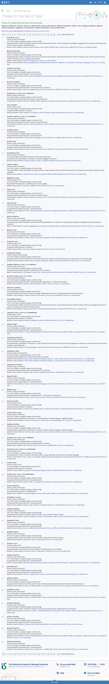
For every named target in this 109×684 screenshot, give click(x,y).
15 (39, 34)
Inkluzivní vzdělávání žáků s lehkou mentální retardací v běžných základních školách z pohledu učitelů (57, 597)
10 (24, 34)
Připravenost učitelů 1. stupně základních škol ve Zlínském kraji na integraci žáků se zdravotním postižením (57, 611)
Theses (8, 11)
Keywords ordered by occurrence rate (36, 31)
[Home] (90, 2)
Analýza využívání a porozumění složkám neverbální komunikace (45, 397)
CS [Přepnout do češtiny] (100, 2)
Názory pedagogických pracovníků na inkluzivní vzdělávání (42, 89)
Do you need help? (68, 664)
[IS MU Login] (105, 2)
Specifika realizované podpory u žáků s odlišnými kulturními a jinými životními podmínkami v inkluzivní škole (57, 124)
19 (51, 34)
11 (27, 34)
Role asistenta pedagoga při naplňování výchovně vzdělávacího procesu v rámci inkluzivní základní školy (58, 76)
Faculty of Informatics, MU (36, 666)
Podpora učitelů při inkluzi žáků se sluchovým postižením (42, 295)
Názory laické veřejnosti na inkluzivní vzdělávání (38, 445)
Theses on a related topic (86, 47)
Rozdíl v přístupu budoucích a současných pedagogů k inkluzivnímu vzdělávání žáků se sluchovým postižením (59, 211)
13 (33, 34)
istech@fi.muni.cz (65, 666)
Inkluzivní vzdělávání (30, 61)
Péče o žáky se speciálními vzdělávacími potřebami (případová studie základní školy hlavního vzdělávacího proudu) (60, 457)
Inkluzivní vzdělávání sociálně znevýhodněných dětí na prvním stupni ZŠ (46, 516)
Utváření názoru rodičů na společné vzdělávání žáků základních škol (45, 174)
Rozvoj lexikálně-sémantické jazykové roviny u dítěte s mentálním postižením (48, 528)
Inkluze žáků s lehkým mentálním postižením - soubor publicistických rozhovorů (49, 359)
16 (42, 34)
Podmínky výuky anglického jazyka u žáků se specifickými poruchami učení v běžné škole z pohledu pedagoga (59, 432)
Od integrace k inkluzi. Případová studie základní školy (47, 112)
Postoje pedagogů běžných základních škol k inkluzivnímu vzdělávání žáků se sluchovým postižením (56, 332)
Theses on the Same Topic (21, 11)
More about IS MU (13, 666)
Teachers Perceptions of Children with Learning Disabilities (43, 420)
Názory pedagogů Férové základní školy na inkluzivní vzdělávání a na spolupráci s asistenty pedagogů (56, 62)
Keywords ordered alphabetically (12, 31)
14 (36, 34)
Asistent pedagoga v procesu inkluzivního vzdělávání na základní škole (46, 493)
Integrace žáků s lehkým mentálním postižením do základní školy (44, 372)
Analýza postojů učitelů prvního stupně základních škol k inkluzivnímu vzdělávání (49, 47)
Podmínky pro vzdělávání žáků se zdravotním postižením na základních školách (48, 409)
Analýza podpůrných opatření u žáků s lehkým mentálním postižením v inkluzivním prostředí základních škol (58, 197)
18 (48, 34)
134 (58, 34)
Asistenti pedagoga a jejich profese (34, 249)
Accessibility (91, 675)
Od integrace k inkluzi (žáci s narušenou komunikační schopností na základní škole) (50, 272)
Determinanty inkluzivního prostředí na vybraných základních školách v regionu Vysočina (52, 563)
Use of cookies (93, 673)
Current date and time (93, 666)
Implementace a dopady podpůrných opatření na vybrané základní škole (47, 261)
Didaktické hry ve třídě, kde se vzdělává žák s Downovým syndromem (46, 649)
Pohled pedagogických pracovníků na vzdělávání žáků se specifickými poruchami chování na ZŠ (54, 226)
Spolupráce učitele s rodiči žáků (33, 539)
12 (30, 34)
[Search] (95, 2)
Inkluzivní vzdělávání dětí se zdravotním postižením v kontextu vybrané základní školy (52, 586)
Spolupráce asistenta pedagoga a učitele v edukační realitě (43, 470)
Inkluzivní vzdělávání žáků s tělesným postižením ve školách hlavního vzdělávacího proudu (52, 101)
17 (45, 34)
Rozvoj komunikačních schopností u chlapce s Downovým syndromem (46, 149)
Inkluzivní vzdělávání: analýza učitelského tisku (39, 320)
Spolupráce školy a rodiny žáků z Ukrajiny (37, 551)
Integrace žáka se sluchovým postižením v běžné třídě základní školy (46, 238)
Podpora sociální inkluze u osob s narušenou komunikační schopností (45, 574)
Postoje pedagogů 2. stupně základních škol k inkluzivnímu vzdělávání (46, 347)
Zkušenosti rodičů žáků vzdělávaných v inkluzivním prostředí (43, 624)
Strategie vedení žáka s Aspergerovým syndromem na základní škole (45, 309)
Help (62, 673)
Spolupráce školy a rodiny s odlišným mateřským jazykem (43, 161)
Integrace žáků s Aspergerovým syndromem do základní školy (43, 482)
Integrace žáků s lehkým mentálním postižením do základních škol (44, 505)
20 (54, 34)
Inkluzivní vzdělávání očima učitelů (34, 186)
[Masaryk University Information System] (5, 2)
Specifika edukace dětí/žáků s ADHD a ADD (37, 284)
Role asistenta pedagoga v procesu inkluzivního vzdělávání (43, 137)
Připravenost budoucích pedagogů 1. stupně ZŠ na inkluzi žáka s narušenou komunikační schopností (56, 384)
